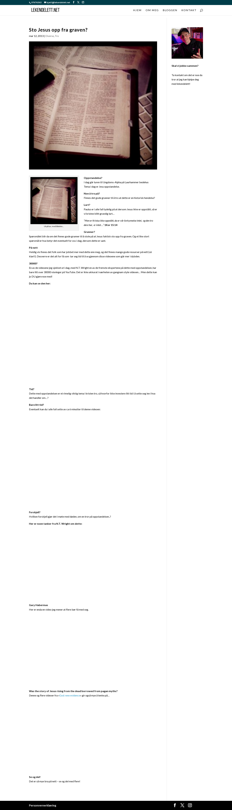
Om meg (152, 10)
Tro (57, 35)
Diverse (49, 35)
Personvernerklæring (42, 805)
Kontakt (189, 10)
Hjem (137, 10)
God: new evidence (69, 695)
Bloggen (170, 10)
